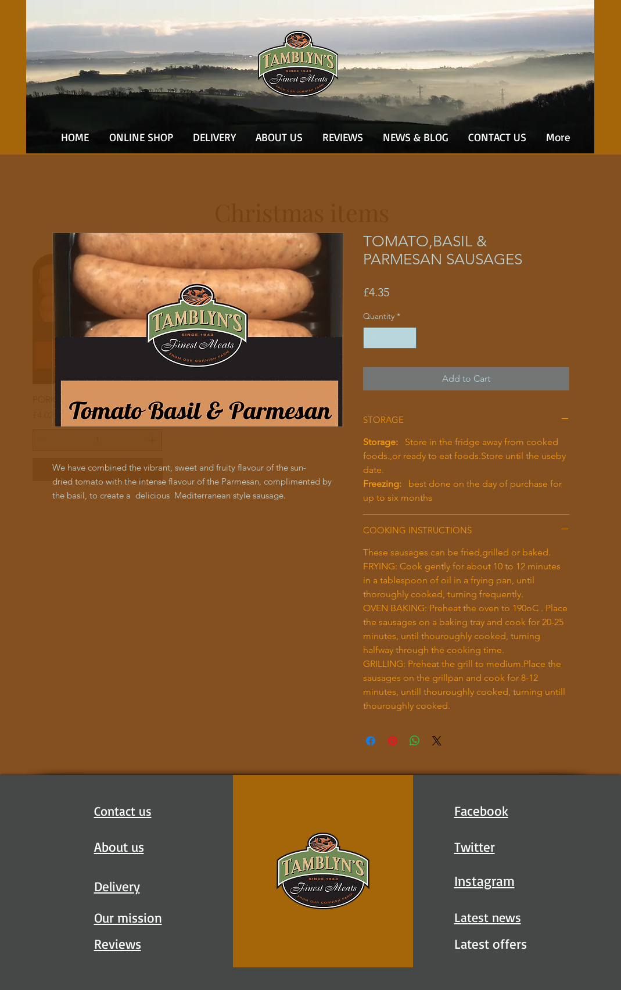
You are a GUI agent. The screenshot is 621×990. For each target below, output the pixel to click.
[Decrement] (372, 338)
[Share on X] (437, 741)
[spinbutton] (389, 338)
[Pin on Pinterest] (393, 741)
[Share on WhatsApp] (415, 741)
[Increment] (407, 338)
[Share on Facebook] (371, 741)
